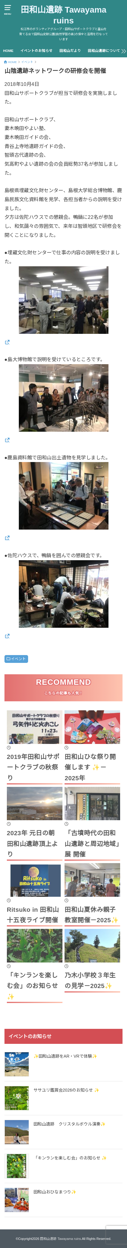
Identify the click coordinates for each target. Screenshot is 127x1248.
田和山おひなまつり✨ (54, 1191)
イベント (18, 659)
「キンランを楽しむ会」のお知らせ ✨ (70, 1158)
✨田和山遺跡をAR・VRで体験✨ (65, 1056)
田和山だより (70, 51)
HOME (8, 51)
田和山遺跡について (104, 51)
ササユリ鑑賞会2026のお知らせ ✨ (66, 1090)
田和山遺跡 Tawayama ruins (63, 15)
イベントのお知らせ (36, 51)
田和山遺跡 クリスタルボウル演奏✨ (69, 1124)
